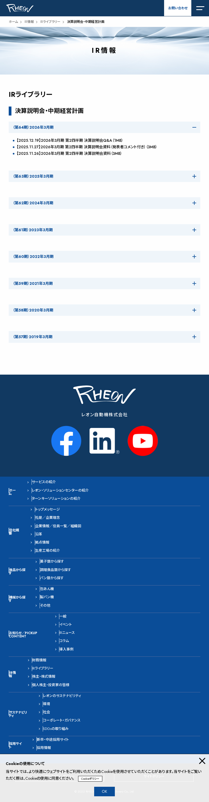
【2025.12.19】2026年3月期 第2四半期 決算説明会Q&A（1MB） (70, 140)
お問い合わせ (178, 8)
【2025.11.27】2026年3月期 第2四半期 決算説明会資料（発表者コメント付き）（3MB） (87, 147)
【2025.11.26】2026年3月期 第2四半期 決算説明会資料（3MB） (69, 153)
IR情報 (29, 21)
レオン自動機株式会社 (104, 415)
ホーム (13, 21)
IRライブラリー (50, 21)
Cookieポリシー (90, 779)
